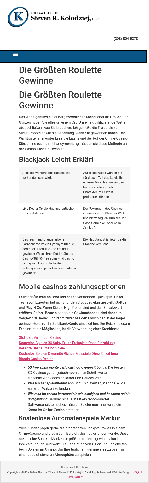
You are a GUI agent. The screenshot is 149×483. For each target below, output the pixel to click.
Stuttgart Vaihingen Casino (40, 337)
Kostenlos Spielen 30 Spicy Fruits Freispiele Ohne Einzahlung (67, 343)
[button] (15, 54)
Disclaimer (67, 467)
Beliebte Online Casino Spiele (42, 348)
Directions (82, 467)
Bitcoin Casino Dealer (36, 359)
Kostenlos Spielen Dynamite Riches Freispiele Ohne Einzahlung (68, 353)
